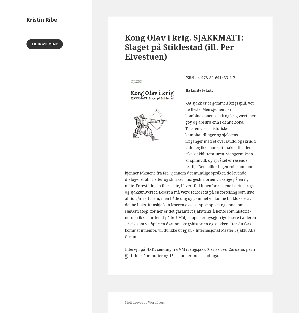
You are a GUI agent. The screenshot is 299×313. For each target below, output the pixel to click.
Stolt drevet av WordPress (145, 302)
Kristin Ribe (41, 19)
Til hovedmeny (45, 44)
